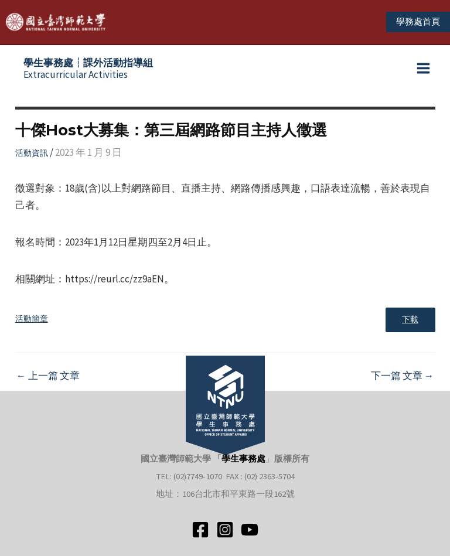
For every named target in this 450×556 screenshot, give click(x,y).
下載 (409, 323)
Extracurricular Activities (88, 71)
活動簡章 (31, 322)
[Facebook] (200, 529)
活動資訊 (31, 155)
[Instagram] (225, 529)
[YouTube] (249, 529)
